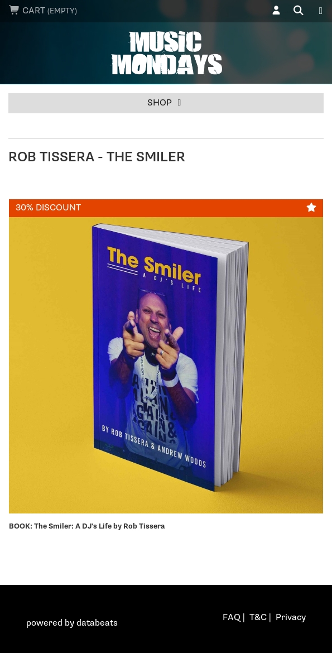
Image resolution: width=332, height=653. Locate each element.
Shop (166, 103)
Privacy (291, 617)
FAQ (231, 617)
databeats (97, 623)
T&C (258, 617)
